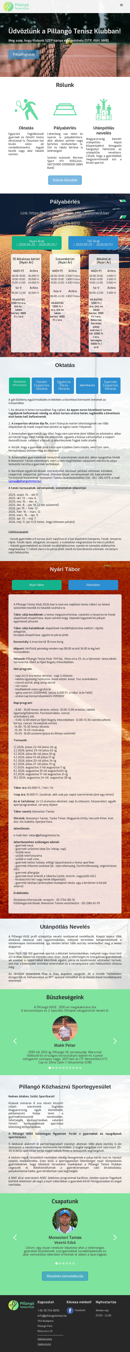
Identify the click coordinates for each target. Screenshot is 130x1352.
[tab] (37, 243)
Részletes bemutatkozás (65, 1276)
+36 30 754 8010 (48, 1310)
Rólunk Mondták (65, 180)
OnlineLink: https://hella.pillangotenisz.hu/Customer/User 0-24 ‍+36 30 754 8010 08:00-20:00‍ (65, 218)
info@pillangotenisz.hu (52, 1316)
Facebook (80, 1310)
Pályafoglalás (24, 54)
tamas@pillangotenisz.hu (24, 481)
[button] (121, 5)
